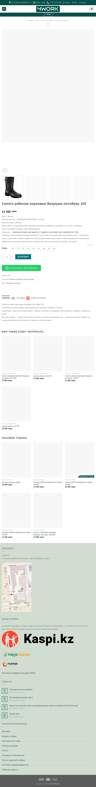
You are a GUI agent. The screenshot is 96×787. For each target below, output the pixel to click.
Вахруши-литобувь (13, 283)
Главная (30, 20)
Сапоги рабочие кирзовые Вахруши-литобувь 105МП (79, 377)
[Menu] (48, 15)
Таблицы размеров (10, 745)
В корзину (23, 256)
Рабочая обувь (47, 20)
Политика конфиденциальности (15, 765)
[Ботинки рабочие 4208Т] (16, 460)
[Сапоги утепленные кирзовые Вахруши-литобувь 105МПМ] (48, 510)
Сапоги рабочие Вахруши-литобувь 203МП (78, 483)
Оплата (74, 2)
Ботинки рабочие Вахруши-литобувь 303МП (16, 533)
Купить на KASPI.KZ (36, 298)
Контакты (82, 2)
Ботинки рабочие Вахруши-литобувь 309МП (47, 483)
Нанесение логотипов (11, 741)
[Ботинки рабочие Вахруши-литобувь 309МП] (48, 460)
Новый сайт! (14, 714)
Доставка (66, 2)
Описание (6, 298)
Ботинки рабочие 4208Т (11, 482)
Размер (4, 248)
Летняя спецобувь (62, 20)
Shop (37, 20)
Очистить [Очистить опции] (90, 245)
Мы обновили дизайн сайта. (21, 697)
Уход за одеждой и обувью (13, 760)
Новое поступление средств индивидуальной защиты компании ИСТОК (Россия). (43, 705)
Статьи (5, 750)
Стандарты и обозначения (13, 755)
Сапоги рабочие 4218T (11, 426)
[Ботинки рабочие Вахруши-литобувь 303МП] (16, 510)
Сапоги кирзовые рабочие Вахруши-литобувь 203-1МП (16, 377)
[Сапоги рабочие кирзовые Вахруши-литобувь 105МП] (79, 353)
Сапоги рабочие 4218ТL (42, 376)
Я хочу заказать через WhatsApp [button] (21, 267)
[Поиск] (4, 9)
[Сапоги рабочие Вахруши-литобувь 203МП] (79, 460)
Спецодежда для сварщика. (21, 689)
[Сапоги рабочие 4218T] (16, 404)
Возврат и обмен (9, 736)
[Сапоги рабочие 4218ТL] (48, 353)
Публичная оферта (10, 769)
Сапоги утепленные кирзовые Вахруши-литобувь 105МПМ (44, 533)
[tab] (6, 298)
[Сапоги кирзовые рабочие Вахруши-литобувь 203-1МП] (16, 353)
